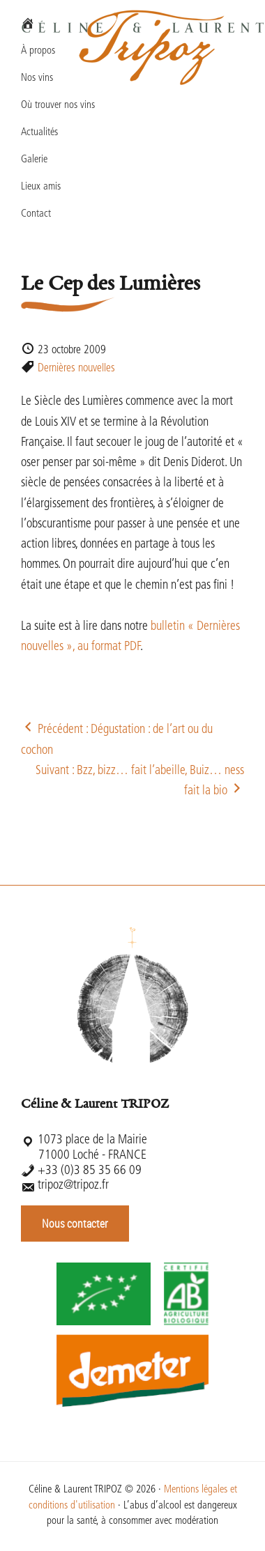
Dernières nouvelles (76, 368)
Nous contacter (75, 1223)
